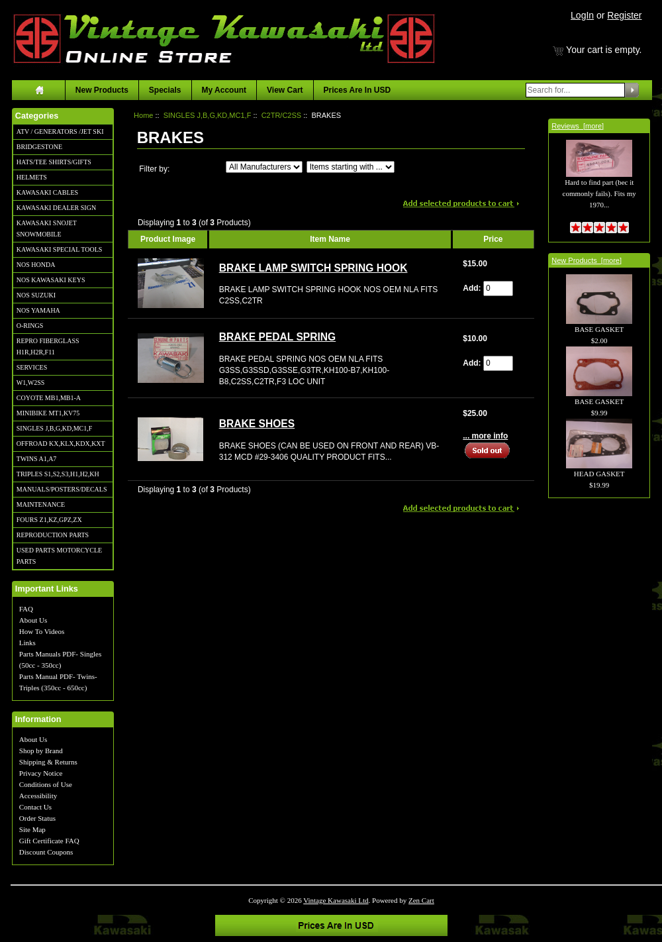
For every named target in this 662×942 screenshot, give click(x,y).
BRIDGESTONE (39, 146)
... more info (485, 436)
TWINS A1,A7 (37, 458)
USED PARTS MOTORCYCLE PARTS (59, 556)
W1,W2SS (31, 382)
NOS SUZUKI (36, 295)
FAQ (26, 609)
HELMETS (32, 177)
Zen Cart (421, 900)
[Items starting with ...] (351, 167)
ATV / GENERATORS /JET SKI (60, 131)
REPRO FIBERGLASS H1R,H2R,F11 (48, 346)
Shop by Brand (41, 751)
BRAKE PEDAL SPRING (277, 336)
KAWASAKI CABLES (47, 192)
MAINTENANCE (41, 504)
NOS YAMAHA (38, 310)
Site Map (32, 829)
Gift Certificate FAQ (49, 841)
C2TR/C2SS (281, 115)
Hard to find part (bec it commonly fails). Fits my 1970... (599, 180)
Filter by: (154, 169)
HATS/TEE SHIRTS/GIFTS (54, 162)
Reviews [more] (577, 126)
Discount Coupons (46, 852)
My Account (224, 90)
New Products (101, 90)
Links (27, 643)
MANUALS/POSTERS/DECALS (62, 489)
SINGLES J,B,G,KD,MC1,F (54, 428)
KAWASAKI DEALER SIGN (56, 207)
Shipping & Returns (48, 762)
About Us (33, 620)
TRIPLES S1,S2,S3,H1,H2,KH (58, 474)
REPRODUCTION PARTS (53, 535)
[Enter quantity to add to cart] (498, 288)
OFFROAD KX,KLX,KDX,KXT (61, 443)
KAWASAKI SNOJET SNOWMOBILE (47, 228)
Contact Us (35, 807)
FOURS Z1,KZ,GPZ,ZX (49, 519)
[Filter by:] (264, 167)
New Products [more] (586, 260)
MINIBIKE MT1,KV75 (48, 413)
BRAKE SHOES (257, 423)
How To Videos (41, 631)
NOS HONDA (36, 264)
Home (143, 115)
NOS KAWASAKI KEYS (51, 280)
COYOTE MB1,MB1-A (49, 397)
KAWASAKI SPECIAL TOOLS (60, 249)
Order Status (37, 818)
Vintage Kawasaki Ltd (335, 900)
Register (624, 15)
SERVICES (32, 367)
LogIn (582, 15)
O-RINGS (30, 325)
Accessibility (38, 796)
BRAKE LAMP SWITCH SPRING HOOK (313, 268)
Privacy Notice (41, 773)
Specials (165, 90)
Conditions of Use (45, 784)
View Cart (285, 90)
